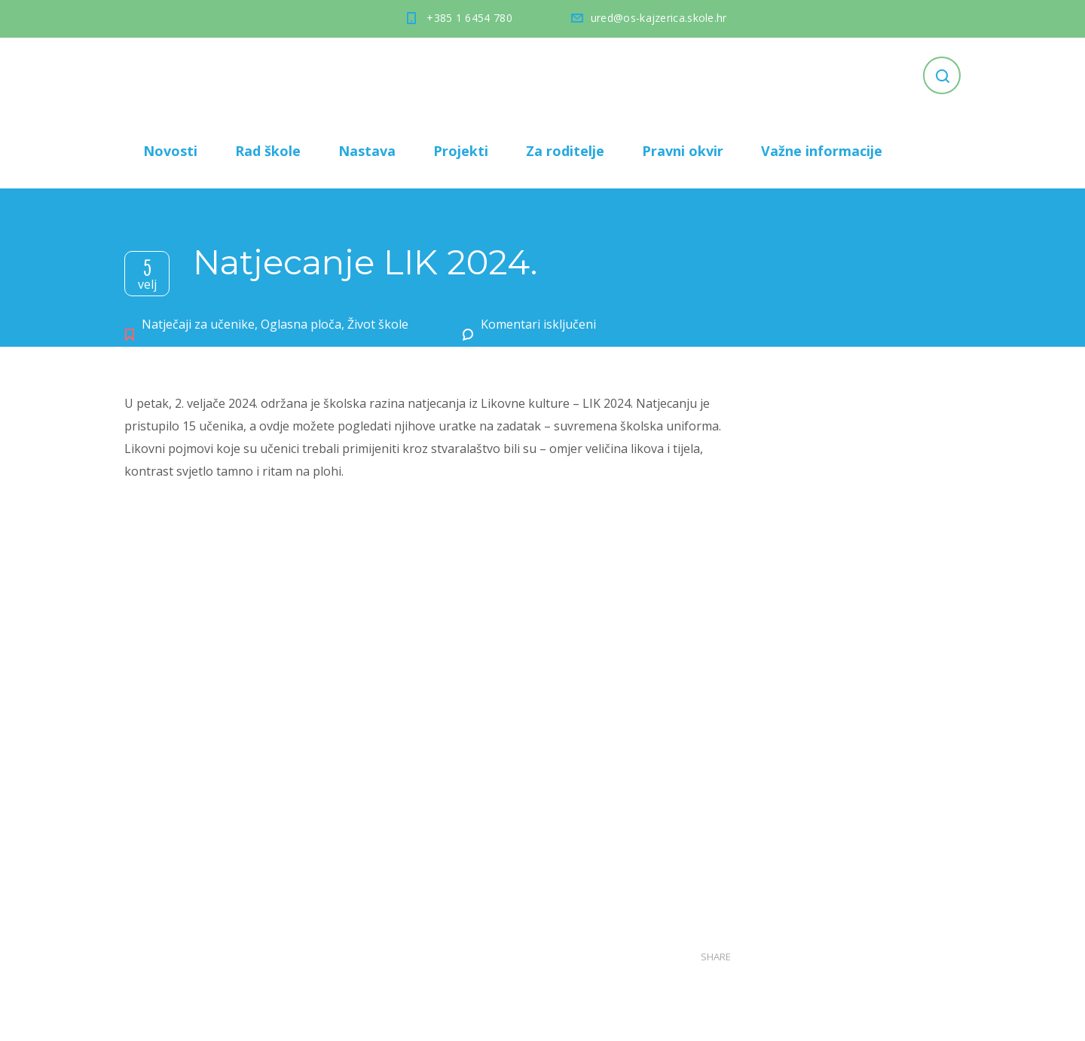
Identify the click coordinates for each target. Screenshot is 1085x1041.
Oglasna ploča (301, 324)
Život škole (377, 324)
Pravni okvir (682, 151)
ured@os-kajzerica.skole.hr (659, 18)
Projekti (460, 151)
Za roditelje (565, 151)
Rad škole (268, 151)
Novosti (170, 151)
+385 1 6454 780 (469, 18)
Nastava (367, 151)
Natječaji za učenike (198, 324)
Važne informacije (821, 151)
